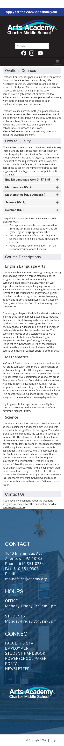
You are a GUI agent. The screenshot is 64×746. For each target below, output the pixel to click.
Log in (54, 740)
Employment (18, 648)
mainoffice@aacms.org (26, 579)
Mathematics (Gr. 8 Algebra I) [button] (32, 194)
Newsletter (17, 668)
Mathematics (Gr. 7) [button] (32, 187)
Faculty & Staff (21, 643)
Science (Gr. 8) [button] (32, 210)
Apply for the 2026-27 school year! (32, 12)
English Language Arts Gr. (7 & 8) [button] (32, 179)
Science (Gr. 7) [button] (32, 202)
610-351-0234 (31, 563)
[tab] (32, 179)
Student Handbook (25, 653)
